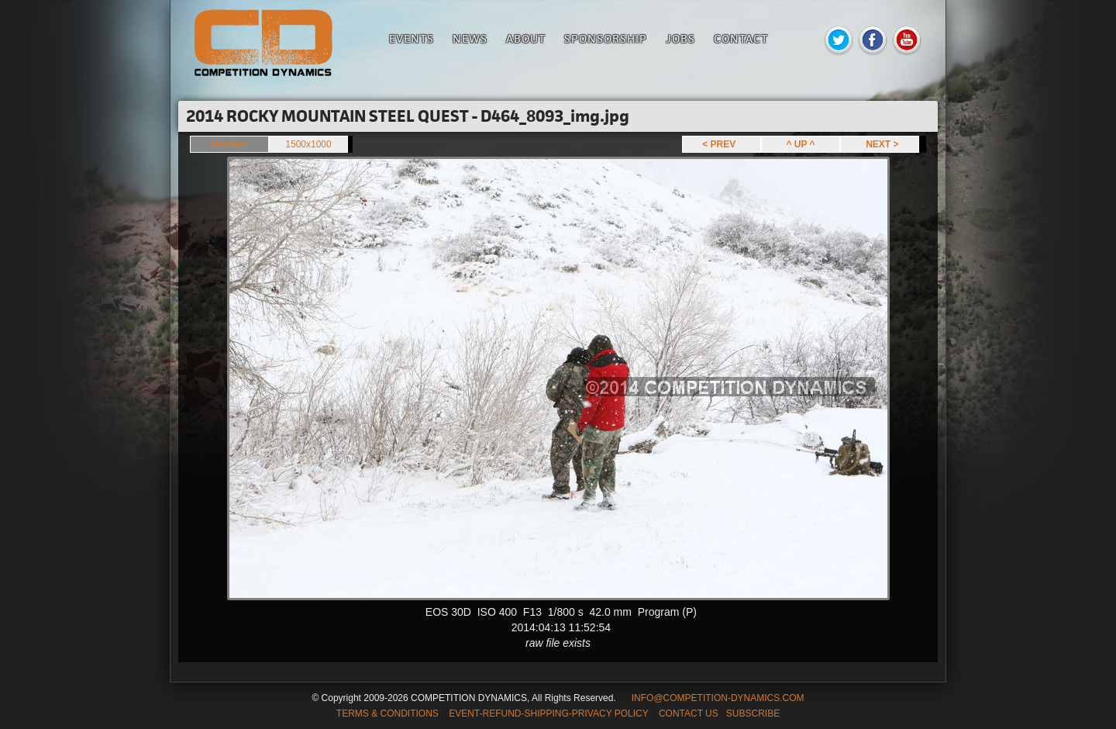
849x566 (229, 144)
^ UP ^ (800, 144)
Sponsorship (605, 38)
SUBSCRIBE (753, 713)
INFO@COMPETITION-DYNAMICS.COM (718, 698)
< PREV (721, 144)
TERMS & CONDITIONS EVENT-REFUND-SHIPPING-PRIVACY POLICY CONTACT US (527, 713)
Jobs (680, 38)
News (470, 38)
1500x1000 (308, 144)
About (526, 38)
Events (411, 38)
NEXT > (879, 144)
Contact (741, 38)
